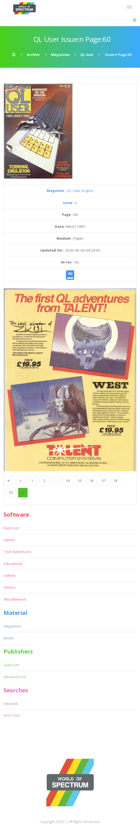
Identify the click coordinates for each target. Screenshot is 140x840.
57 (104, 480)
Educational (13, 563)
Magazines (60, 54)
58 (115, 480)
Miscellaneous (15, 599)
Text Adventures (17, 551)
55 (80, 480)
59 (11, 492)
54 (68, 480)
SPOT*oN (12, 715)
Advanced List (15, 676)
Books (9, 638)
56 (92, 480)
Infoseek (11, 703)
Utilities (10, 575)
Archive (33, 54)
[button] (134, 20)
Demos (9, 587)
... (56, 480)
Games (9, 539)
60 (23, 492)
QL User (87, 54)
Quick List (11, 527)
